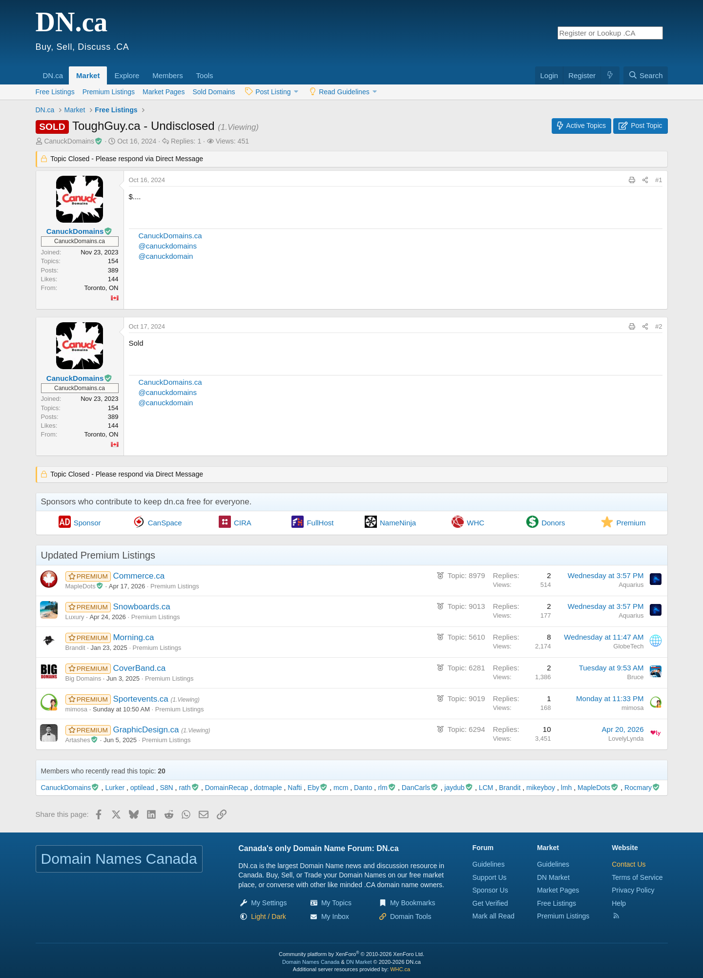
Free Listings (55, 92)
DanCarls (420, 787)
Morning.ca (133, 637)
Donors (553, 523)
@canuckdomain (166, 256)
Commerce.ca (139, 576)
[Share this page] (645, 180)
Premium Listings (109, 92)
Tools (204, 75)
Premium (630, 523)
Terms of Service (637, 877)
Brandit (75, 647)
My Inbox (335, 916)
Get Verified (490, 903)
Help (619, 903)
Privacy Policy (633, 890)
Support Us (490, 877)
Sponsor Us (490, 890)
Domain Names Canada (310, 962)
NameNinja (398, 523)
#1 (658, 180)
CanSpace (165, 523)
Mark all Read (494, 916)
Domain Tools (411, 916)
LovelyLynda (626, 738)
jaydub (458, 787)
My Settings (269, 903)
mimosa (76, 709)
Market (88, 75)
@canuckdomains (168, 246)
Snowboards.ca (141, 606)
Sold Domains (213, 92)
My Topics (336, 903)
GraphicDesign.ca (147, 729)
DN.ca (53, 75)
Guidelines (489, 864)
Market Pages (164, 92)
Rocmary (642, 787)
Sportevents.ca (141, 699)
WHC (475, 523)
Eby (318, 787)
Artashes (82, 740)
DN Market (553, 877)
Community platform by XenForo (351, 954)
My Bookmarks (412, 903)
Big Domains (83, 678)
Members (167, 75)
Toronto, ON (101, 287)
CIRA (242, 523)
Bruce (635, 677)
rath (189, 787)
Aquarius (631, 584)
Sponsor (87, 523)
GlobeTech (628, 646)
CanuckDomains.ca (170, 235)
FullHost (320, 523)
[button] (66, 70)
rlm (387, 787)
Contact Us (628, 864)
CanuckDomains (73, 141)
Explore (126, 75)
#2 (658, 326)
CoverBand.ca (139, 668)
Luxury (74, 617)
